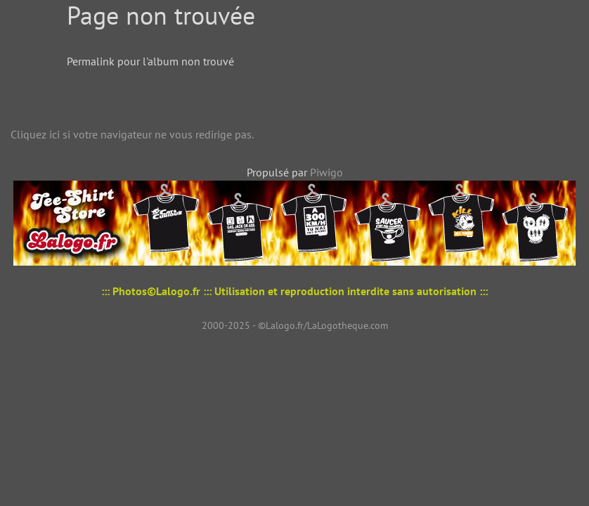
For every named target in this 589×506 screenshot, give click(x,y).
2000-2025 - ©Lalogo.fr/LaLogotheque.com (295, 325)
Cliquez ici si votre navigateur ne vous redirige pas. (132, 134)
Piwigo (326, 172)
